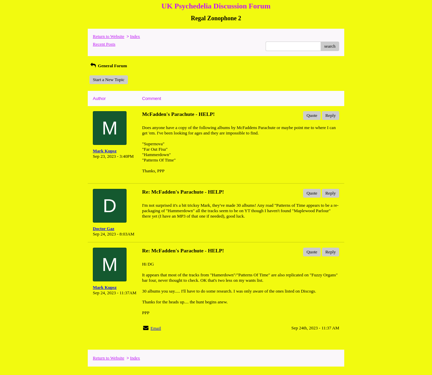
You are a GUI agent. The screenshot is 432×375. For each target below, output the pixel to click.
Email (156, 328)
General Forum (108, 65)
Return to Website (108, 36)
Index (135, 36)
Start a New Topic (109, 79)
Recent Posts (104, 44)
